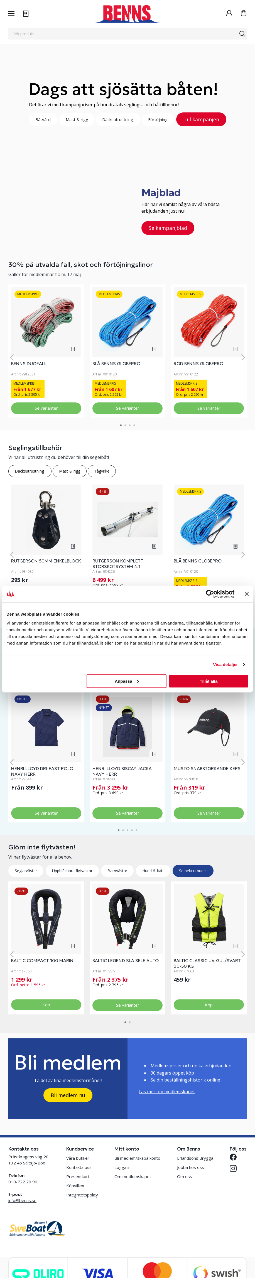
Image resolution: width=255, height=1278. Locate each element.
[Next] (243, 357)
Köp (46, 1004)
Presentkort (78, 1176)
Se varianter (46, 408)
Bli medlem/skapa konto (137, 1158)
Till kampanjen (201, 119)
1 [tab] (121, 425)
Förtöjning (158, 119)
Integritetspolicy (82, 1195)
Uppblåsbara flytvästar (72, 870)
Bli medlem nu (68, 1095)
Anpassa (127, 681)
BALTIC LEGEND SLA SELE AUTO (125, 960)
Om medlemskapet (132, 1176)
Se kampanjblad (168, 228)
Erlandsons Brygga (195, 1158)
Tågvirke (101, 471)
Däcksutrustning (118, 119)
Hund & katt (153, 870)
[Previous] (12, 357)
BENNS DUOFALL (28, 363)
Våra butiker (77, 1158)
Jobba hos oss (190, 1167)
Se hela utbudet (193, 870)
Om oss (184, 1176)
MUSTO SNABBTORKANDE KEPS (207, 768)
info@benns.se (22, 1200)
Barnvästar (117, 870)
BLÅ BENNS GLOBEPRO (116, 363)
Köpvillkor (75, 1185)
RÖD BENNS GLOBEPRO (198, 363)
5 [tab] (136, 830)
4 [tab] (134, 425)
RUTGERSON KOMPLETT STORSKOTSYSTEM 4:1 (117, 563)
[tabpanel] (46, 350)
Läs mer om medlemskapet (167, 1091)
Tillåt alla (208, 681)
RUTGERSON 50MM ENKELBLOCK (46, 561)
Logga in (122, 1167)
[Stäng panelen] (247, 594)
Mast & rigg (77, 119)
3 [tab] (130, 425)
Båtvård (43, 119)
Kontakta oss (79, 1167)
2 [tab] (125, 425)
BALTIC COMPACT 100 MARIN (42, 960)
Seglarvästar (26, 870)
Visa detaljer (225, 664)
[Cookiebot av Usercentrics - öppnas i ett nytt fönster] (210, 594)
